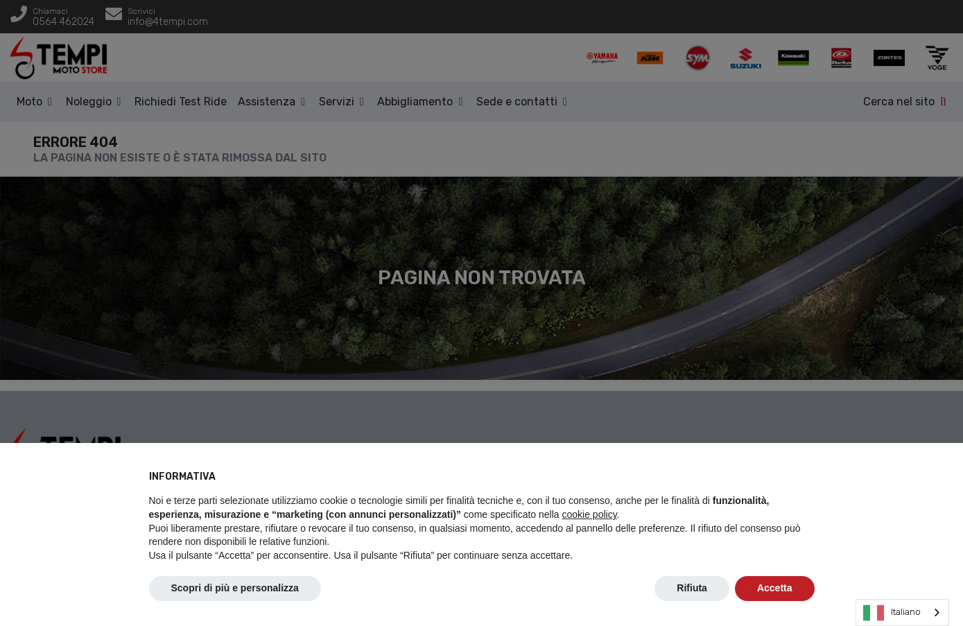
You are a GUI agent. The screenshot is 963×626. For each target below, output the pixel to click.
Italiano (892, 613)
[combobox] (902, 612)
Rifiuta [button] (692, 587)
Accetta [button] (774, 587)
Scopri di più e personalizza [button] (235, 587)
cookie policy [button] (589, 514)
